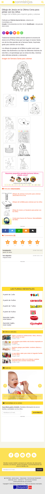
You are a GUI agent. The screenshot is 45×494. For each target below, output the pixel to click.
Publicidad (23, 478)
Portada (7, 478)
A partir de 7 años (9, 306)
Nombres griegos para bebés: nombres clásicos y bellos (26, 348)
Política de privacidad (34, 478)
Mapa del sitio (12, 479)
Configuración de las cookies (22, 481)
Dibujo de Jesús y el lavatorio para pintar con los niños (26, 210)
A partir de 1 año (9, 294)
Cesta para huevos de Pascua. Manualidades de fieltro (27, 219)
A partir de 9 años (9, 312)
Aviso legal (15, 478)
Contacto (21, 479)
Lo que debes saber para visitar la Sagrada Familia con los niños (27, 354)
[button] (5, 386)
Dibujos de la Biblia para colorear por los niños (27, 202)
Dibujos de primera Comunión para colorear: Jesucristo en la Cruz (26, 194)
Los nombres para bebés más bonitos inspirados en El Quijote (27, 342)
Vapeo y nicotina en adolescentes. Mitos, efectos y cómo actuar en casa (27, 336)
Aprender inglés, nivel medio (9, 324)
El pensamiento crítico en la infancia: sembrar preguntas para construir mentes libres (25, 359)
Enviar (39, 469)
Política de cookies (31, 479)
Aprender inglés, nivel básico (9, 318)
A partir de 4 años (9, 300)
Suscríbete (37, 412)
